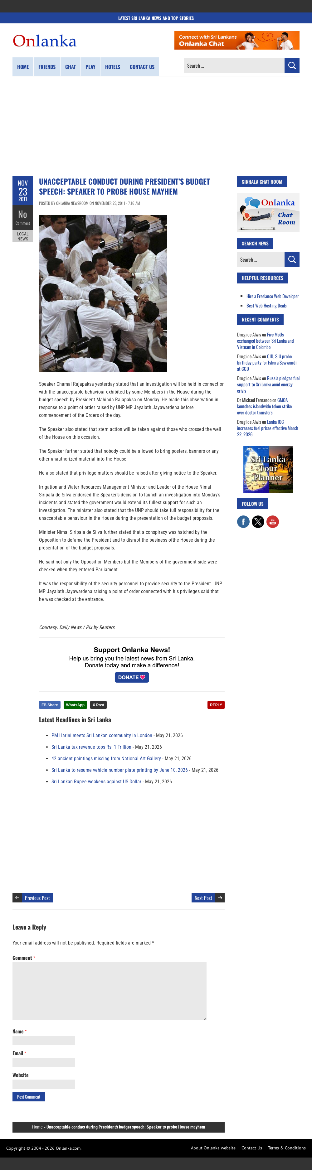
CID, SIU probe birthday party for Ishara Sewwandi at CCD (266, 362)
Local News (23, 236)
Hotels (112, 66)
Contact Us (251, 1148)
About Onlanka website (213, 1148)
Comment (23, 223)
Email (19, 1053)
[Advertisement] (156, 126)
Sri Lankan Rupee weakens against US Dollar (96, 782)
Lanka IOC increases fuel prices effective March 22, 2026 (267, 428)
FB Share (49, 705)
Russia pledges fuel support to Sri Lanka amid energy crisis (268, 384)
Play (90, 66)
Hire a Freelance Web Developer (272, 295)
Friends (47, 66)
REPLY (216, 705)
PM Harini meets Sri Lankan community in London (101, 735)
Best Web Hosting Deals (266, 305)
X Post (98, 705)
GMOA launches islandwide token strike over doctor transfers (264, 406)
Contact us (142, 66)
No (22, 213)
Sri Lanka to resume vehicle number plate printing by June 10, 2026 (119, 770)
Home (23, 66)
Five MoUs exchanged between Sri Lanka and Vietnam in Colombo (265, 340)
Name (19, 1031)
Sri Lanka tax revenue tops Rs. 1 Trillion (91, 747)
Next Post (203, 898)
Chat (70, 66)
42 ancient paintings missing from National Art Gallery (106, 758)
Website (20, 1075)
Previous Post (37, 898)
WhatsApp (75, 705)
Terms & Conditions (287, 1148)
